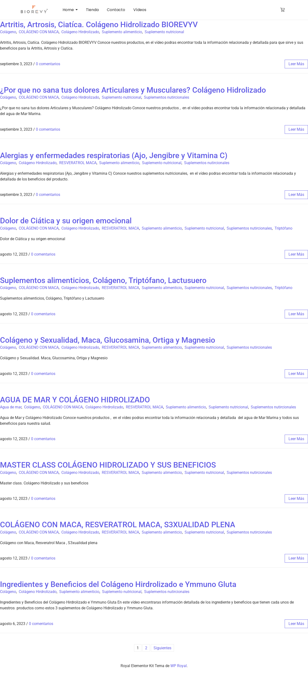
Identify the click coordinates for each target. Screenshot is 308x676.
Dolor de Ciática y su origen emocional (66, 220)
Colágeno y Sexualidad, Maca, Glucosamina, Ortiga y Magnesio (107, 340)
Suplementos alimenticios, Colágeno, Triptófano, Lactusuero (103, 280)
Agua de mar (10, 407)
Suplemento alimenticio (122, 32)
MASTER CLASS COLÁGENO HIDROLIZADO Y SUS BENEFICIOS (108, 465)
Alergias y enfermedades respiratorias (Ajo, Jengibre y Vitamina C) (113, 155)
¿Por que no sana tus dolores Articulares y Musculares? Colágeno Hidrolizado (133, 90)
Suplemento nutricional (164, 32)
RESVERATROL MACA (77, 163)
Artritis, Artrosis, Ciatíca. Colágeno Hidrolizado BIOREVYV (99, 24)
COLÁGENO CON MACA (39, 32)
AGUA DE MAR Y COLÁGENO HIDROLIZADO (75, 399)
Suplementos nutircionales (166, 97)
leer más (296, 64)
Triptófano (283, 228)
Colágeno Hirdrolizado (80, 32)
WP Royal (178, 665)
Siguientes (162, 648)
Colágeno (8, 32)
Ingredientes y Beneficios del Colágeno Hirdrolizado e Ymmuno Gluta (118, 584)
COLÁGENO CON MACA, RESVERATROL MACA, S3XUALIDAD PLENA (117, 524)
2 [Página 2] (146, 648)
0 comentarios (48, 64)
